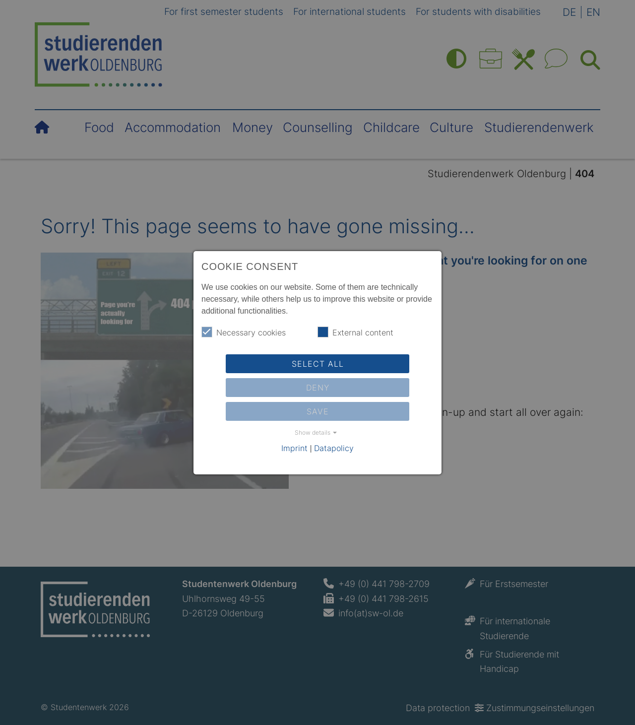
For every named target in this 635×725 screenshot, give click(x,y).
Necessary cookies (243, 332)
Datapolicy (334, 448)
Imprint (294, 448)
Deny (317, 388)
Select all (318, 364)
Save (318, 411)
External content (355, 332)
